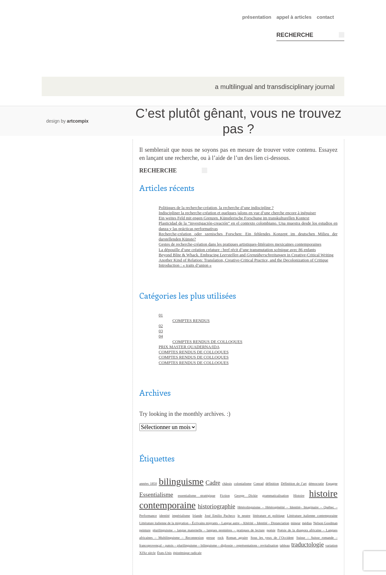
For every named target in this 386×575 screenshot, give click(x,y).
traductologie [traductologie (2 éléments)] (307, 544)
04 (161, 336)
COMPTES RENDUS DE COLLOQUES (207, 341)
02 (161, 325)
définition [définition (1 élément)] (272, 483)
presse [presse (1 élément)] (210, 537)
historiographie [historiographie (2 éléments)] (216, 506)
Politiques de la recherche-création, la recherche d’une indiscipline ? (216, 207)
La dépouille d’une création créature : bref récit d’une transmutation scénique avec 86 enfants (237, 249)
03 (161, 330)
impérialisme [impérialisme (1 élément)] (181, 515)
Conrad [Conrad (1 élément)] (258, 483)
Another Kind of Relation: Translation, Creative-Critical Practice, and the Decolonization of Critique (243, 260)
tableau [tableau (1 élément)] (285, 545)
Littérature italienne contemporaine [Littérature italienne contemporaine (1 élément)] (312, 515)
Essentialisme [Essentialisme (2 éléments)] (156, 494)
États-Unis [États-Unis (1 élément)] (164, 553)
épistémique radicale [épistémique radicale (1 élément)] (187, 553)
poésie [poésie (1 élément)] (271, 530)
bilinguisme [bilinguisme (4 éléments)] (181, 481)
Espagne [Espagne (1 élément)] (332, 483)
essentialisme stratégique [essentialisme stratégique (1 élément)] (196, 495)
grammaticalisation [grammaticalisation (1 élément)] (275, 495)
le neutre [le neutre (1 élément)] (244, 515)
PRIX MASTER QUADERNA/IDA (189, 346)
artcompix (78, 121)
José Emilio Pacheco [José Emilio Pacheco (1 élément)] (220, 515)
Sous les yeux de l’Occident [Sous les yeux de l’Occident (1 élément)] (272, 537)
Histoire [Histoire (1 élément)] (298, 495)
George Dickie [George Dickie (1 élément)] (246, 495)
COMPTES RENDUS (190, 320)
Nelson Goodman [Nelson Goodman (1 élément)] (325, 523)
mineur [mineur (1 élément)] (295, 523)
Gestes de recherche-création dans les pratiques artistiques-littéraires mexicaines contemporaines (240, 244)
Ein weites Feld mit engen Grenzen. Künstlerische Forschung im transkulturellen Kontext (234, 218)
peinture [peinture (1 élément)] (145, 530)
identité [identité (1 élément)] (164, 515)
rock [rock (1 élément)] (221, 537)
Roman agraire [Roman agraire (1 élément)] (237, 537)
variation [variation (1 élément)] (331, 545)
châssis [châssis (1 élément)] (227, 483)
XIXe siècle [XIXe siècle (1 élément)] (147, 553)
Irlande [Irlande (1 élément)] (197, 515)
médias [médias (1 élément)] (307, 523)
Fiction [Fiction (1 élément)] (225, 495)
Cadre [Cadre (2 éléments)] (213, 482)
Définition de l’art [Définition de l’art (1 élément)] (294, 483)
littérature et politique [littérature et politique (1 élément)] (268, 515)
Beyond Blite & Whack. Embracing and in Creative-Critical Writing (246, 254)
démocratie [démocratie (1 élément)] (316, 483)
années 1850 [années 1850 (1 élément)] (148, 483)
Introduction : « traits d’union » (185, 265)
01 (161, 315)
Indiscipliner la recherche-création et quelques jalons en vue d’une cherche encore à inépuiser (237, 212)
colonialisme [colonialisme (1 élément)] (242, 483)
